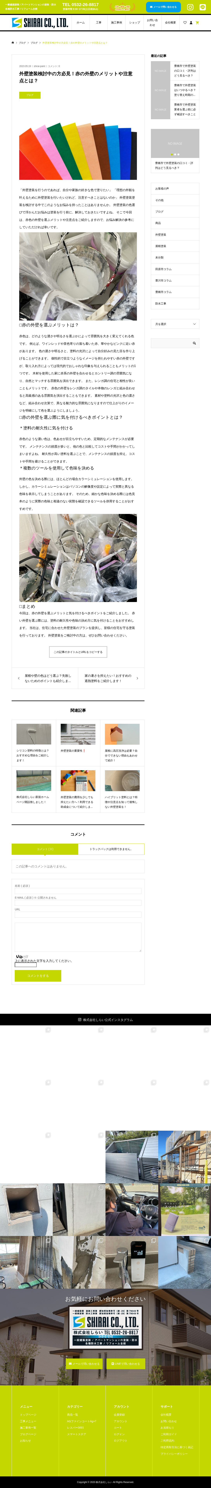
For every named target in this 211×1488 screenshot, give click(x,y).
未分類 (159, 257)
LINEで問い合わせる (127, 1363)
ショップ (134, 22)
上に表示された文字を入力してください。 (44, 960)
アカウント (120, 1421)
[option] (175, 151)
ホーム (81, 22)
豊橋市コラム (163, 291)
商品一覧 (72, 1414)
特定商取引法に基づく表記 (177, 1447)
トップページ (28, 1414)
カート (118, 1427)
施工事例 (116, 22)
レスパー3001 (75, 1427)
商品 (158, 223)
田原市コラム (163, 269)
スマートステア (76, 1434)
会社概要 (170, 22)
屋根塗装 (160, 246)
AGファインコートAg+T (82, 1421)
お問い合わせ (152, 23)
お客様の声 (162, 188)
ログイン (119, 1434)
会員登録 (119, 1414)
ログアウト (120, 1440)
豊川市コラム (163, 280)
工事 (98, 22)
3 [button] (178, 154)
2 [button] (175, 154)
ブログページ (28, 1434)
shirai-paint (39, 66)
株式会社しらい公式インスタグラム (108, 1019)
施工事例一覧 (28, 1427)
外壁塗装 (160, 234)
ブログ (159, 211)
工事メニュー (28, 1421)
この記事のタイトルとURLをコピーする (78, 652)
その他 (159, 200)
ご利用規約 (167, 1440)
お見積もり (167, 1427)
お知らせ (25, 1440)
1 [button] (172, 154)
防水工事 (160, 303)
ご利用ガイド (169, 1434)
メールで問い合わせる (165, 7)
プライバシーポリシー (174, 1453)
